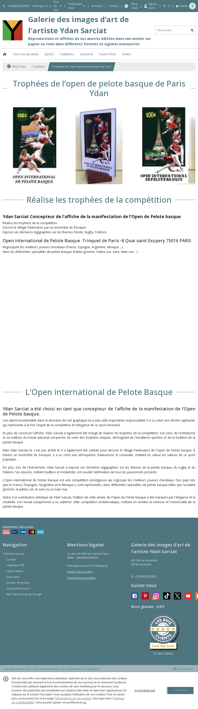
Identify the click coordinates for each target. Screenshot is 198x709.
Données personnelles (81, 578)
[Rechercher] (192, 30)
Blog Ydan (16, 66)
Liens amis (12, 577)
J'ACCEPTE (180, 690)
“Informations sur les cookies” (73, 698)
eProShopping (90, 669)
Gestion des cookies (80, 572)
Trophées (39, 66)
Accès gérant (183, 669)
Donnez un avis (13, 554)
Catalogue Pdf (15, 565)
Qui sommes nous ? (18, 588)
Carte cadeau (14, 571)
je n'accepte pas (145, 690)
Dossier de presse (17, 583)
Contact (114, 6)
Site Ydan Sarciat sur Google (24, 594)
